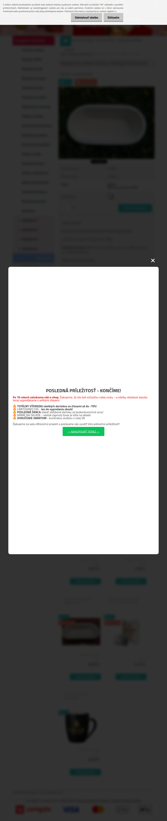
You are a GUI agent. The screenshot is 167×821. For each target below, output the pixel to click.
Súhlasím (113, 17)
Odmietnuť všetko (84, 17)
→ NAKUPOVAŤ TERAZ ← (83, 431)
